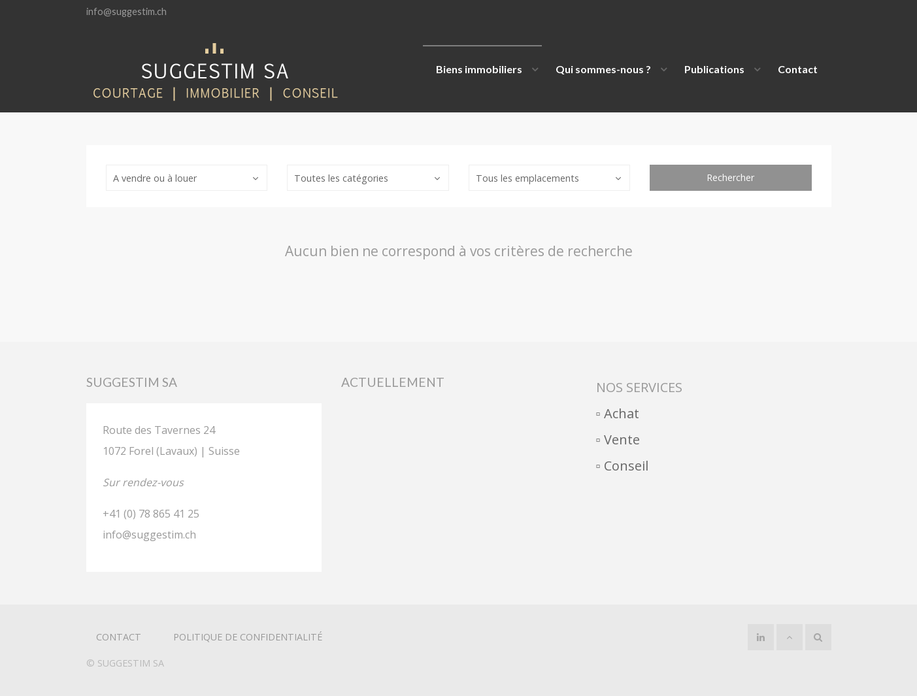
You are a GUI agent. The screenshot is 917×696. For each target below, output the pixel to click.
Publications (714, 69)
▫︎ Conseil (622, 465)
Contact (798, 69)
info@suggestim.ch (126, 11)
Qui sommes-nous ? (603, 69)
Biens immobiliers (479, 69)
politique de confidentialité (247, 637)
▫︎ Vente (618, 439)
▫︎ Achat (617, 413)
